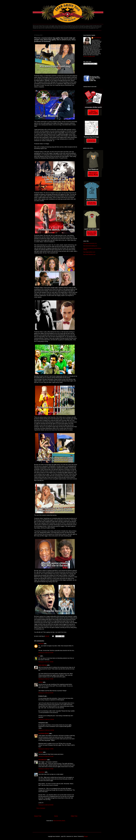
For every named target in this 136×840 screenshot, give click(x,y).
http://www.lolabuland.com (89, 254)
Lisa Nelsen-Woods (43, 733)
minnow (40, 752)
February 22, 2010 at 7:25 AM (45, 679)
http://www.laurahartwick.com (90, 243)
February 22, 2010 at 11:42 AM (46, 730)
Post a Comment (41, 808)
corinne (40, 682)
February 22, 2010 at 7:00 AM (45, 661)
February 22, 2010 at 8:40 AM (45, 693)
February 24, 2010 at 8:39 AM (45, 805)
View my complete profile (89, 56)
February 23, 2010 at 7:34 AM (45, 768)
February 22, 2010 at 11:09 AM (46, 719)
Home (56, 816)
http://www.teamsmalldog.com (90, 245)
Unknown (41, 643)
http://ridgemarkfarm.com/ (89, 252)
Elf (39, 656)
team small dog (42, 665)
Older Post (74, 816)
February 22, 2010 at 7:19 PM (45, 749)
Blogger (86, 836)
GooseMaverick (42, 759)
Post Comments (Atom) (59, 820)
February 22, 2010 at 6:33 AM (45, 652)
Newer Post (37, 816)
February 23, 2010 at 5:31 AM (45, 756)
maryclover (41, 772)
